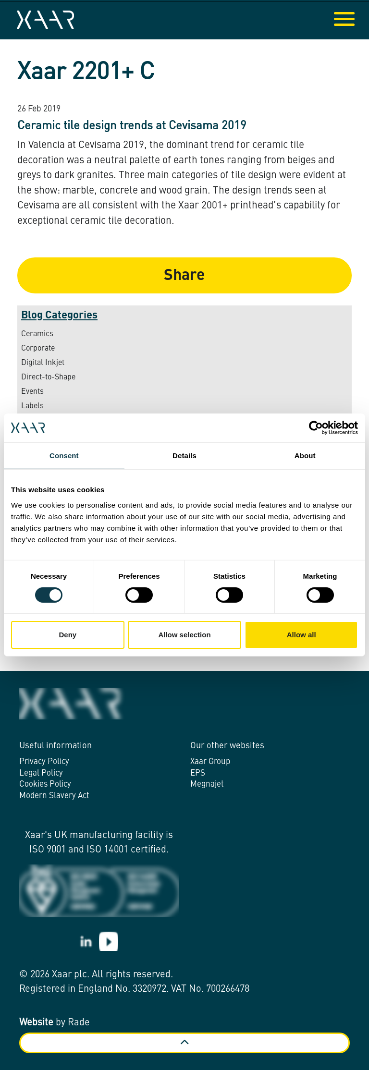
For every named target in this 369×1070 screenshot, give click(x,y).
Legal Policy (41, 773)
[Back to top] (184, 1043)
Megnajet (207, 784)
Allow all (301, 635)
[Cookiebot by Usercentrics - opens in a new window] (316, 428)
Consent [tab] (64, 455)
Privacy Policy (44, 762)
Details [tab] (184, 455)
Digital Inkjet (42, 363)
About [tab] (305, 455)
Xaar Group (210, 762)
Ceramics (37, 334)
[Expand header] (354, 19)
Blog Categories (59, 315)
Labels (32, 406)
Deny (67, 635)
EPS (197, 773)
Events (32, 392)
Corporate (38, 349)
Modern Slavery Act (54, 796)
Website (36, 1023)
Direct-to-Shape (48, 377)
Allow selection (184, 635)
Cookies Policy (45, 784)
